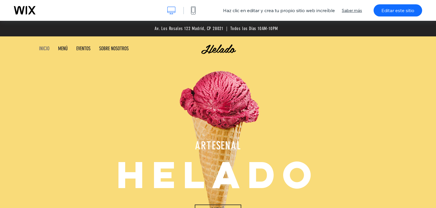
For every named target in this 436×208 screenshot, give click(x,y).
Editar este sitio (397, 10)
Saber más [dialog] (352, 10)
